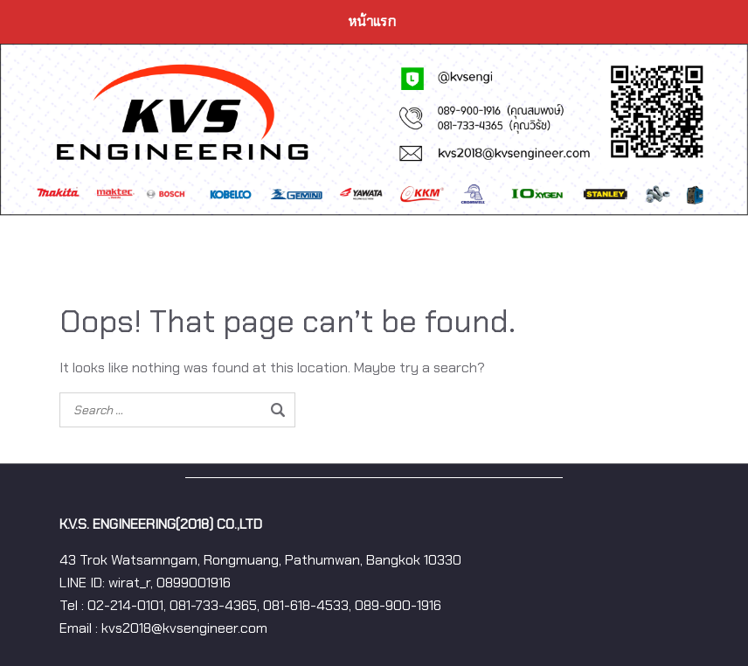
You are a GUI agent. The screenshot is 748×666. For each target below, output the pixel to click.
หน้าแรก (372, 21)
